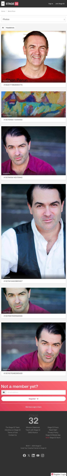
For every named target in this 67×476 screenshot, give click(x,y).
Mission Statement (33, 427)
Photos (6, 19)
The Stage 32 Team (13, 427)
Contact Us (13, 435)
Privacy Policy (53, 432)
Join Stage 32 (60, 4)
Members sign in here (33, 407)
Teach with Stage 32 (33, 430)
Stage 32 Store (55, 438)
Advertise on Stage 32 (13, 430)
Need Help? (53, 430)
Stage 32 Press (53, 427)
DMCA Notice (33, 432)
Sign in (51, 4)
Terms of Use (13, 432)
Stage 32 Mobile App (53, 435)
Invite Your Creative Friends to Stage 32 (33, 448)
